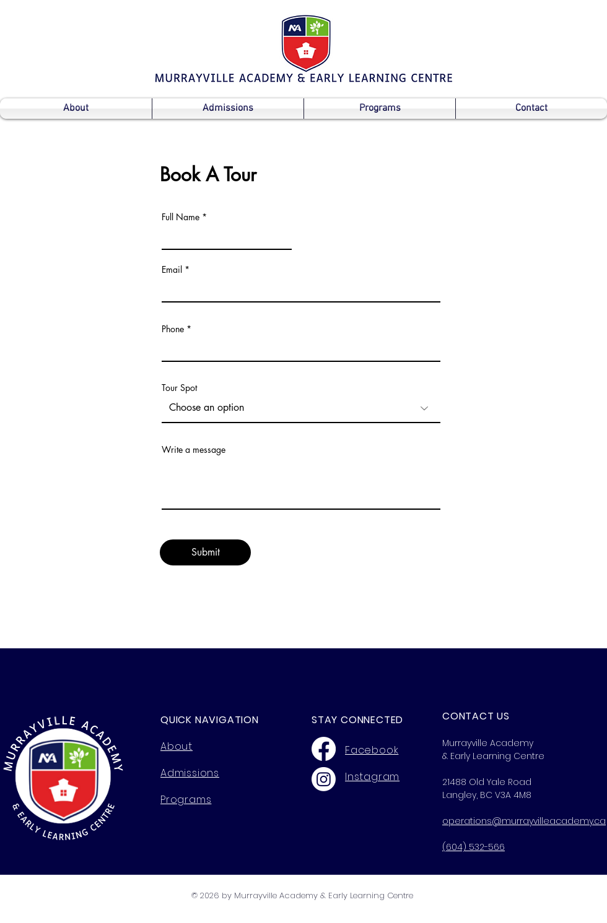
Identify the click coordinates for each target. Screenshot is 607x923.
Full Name (180, 217)
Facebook (371, 750)
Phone (173, 329)
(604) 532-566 (473, 847)
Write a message (193, 449)
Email (172, 269)
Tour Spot (179, 388)
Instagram (372, 777)
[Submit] (205, 552)
